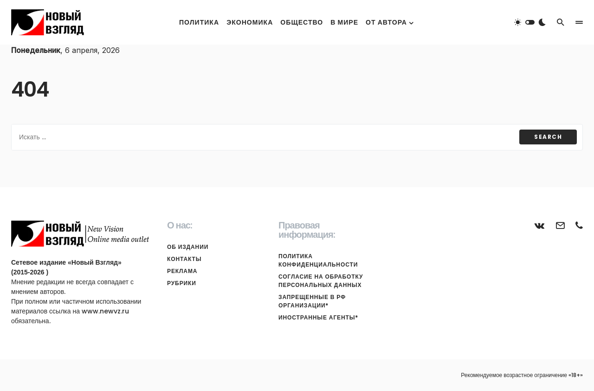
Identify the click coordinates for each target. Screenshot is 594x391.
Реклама (182, 271)
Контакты (184, 259)
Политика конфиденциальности (318, 260)
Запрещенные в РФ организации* (312, 301)
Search (548, 137)
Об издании (187, 247)
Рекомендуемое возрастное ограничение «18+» (522, 375)
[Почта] (560, 225)
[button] (530, 22)
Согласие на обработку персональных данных (320, 281)
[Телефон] (579, 225)
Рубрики (181, 283)
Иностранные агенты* (318, 317)
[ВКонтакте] (540, 225)
